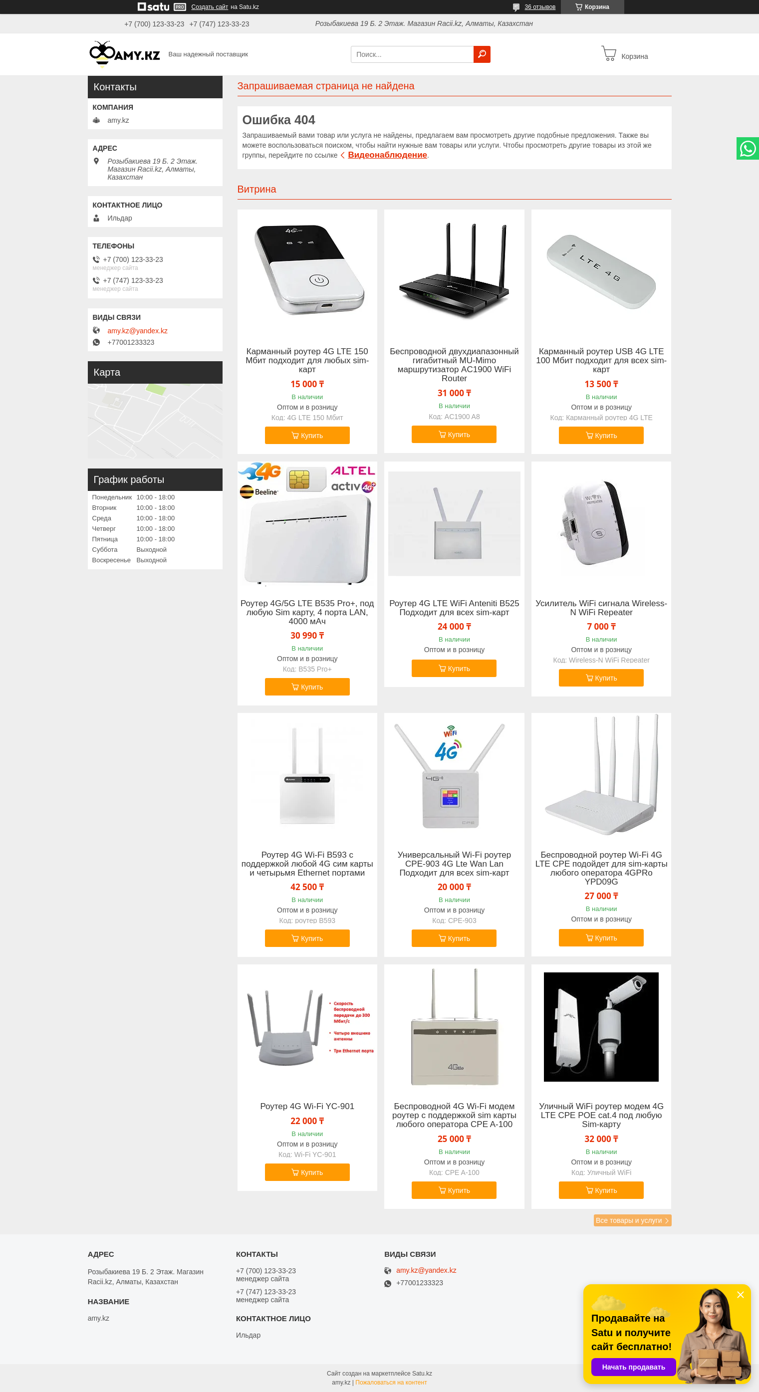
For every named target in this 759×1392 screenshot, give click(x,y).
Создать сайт (210, 6)
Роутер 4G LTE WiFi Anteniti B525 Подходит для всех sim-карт (454, 608)
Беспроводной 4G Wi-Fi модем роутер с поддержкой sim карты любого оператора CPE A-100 (454, 1115)
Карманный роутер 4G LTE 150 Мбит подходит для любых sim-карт (307, 360)
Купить (312, 436)
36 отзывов (539, 6)
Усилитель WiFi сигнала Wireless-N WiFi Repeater (601, 608)
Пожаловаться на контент (391, 1382)
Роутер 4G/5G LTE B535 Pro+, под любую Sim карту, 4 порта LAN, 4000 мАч (307, 612)
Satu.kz (422, 1373)
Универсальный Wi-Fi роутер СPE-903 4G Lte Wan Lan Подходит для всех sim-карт (454, 864)
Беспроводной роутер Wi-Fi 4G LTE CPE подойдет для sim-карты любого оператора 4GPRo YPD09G (601, 869)
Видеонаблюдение (387, 155)
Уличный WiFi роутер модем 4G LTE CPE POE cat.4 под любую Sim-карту (601, 1115)
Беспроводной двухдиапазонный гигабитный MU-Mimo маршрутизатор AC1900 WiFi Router (454, 365)
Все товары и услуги (629, 1220)
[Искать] (482, 54)
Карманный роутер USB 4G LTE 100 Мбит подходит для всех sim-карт (601, 360)
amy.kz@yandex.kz (138, 331)
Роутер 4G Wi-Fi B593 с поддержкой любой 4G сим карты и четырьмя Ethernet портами (307, 864)
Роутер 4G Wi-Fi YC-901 (307, 1106)
